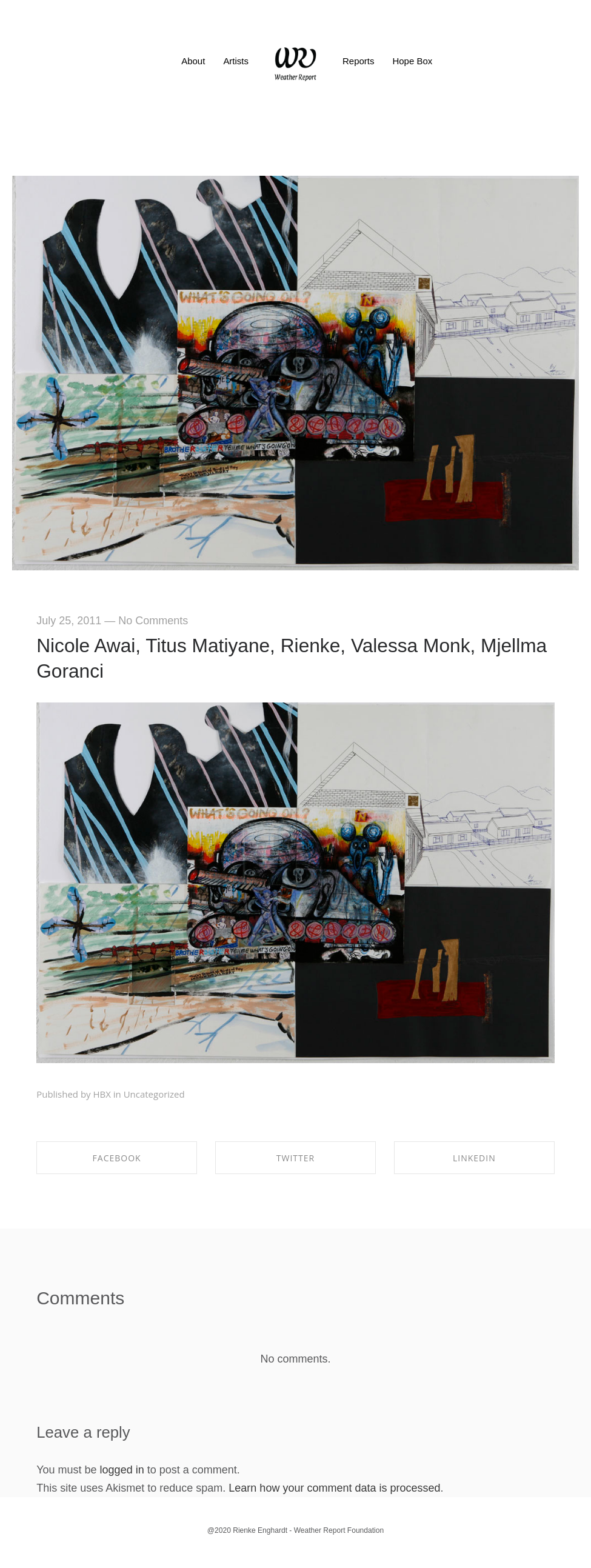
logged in (122, 1470)
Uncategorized (154, 1094)
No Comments (153, 621)
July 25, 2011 (68, 621)
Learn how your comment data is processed (334, 1488)
